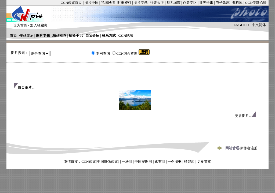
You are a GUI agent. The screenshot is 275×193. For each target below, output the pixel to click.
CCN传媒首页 (71, 3)
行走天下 (157, 3)
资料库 (237, 3)
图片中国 (92, 3)
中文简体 (259, 25)
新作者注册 (249, 148)
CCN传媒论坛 (255, 3)
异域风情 (108, 3)
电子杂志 (223, 3)
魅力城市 (173, 3)
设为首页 (20, 25)
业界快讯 (206, 3)
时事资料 (124, 3)
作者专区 (190, 3)
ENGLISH (241, 25)
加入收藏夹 (39, 25)
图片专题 (141, 3)
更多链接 (204, 161)
